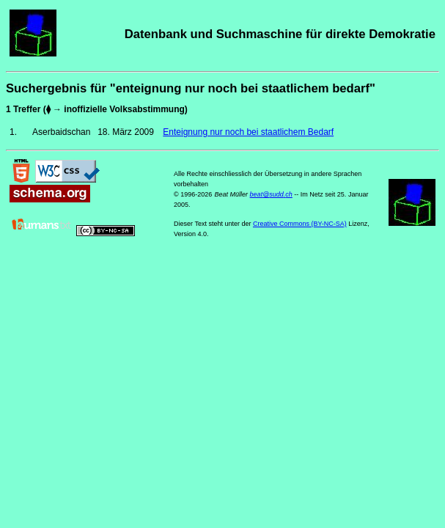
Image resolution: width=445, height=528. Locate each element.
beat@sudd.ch (271, 194)
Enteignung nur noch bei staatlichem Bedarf (248, 132)
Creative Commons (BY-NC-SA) (300, 223)
